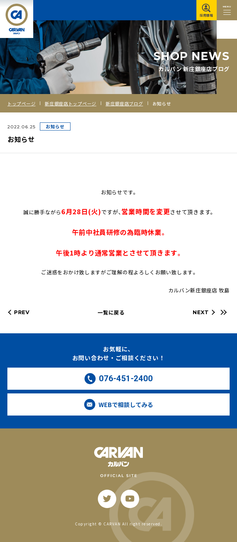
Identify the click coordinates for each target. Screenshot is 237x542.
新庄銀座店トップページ (70, 103)
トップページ (21, 103)
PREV (22, 312)
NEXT (201, 312)
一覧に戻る (111, 312)
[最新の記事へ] (223, 312)
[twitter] (107, 499)
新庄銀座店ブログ (124, 103)
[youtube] (130, 499)
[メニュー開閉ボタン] (227, 10)
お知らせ (55, 126)
